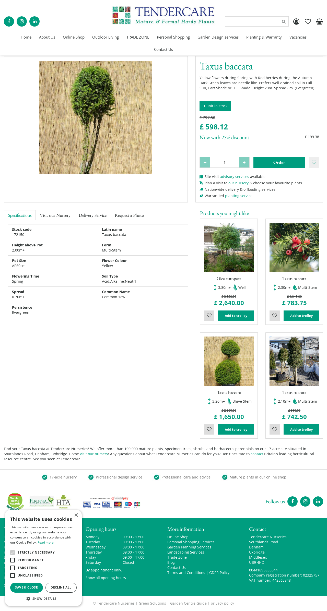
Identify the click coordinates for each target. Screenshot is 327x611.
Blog (171, 562)
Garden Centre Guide (188, 603)
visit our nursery (94, 453)
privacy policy (222, 603)
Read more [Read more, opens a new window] (46, 542)
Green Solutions (152, 603)
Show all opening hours (106, 577)
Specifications (20, 215)
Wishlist (209, 315)
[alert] (43, 558)
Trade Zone (177, 557)
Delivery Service (93, 215)
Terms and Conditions (186, 572)
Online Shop (178, 536)
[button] (43, 598)
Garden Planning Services (189, 547)
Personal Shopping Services (191, 542)
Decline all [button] (61, 587)
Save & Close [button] (26, 587)
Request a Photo (129, 215)
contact (257, 453)
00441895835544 (263, 570)
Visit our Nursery (55, 215)
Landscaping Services (185, 552)
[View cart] (319, 21)
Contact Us (176, 567)
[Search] (257, 21)
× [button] (76, 515)
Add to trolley (236, 315)
